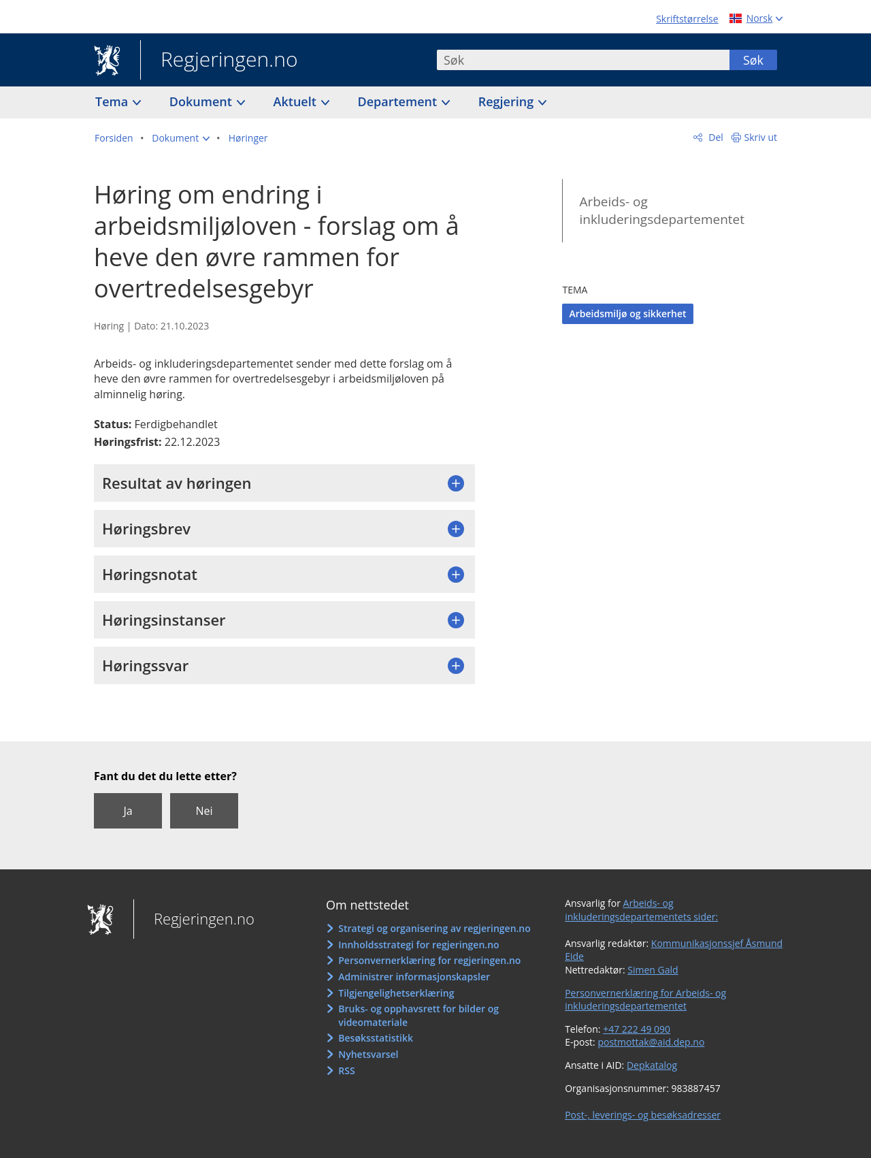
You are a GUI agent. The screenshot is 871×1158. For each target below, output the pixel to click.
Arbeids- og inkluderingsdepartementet (661, 211)
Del (714, 137)
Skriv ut (761, 137)
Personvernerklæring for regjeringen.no (429, 960)
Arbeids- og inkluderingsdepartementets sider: (641, 910)
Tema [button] (113, 101)
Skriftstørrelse (687, 18)
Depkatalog (652, 1065)
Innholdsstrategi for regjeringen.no (418, 944)
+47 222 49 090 (636, 1029)
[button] (181, 138)
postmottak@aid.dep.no (650, 1041)
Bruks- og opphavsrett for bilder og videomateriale (418, 1015)
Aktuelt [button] (297, 101)
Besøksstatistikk (375, 1037)
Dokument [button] (202, 101)
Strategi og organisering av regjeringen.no (434, 928)
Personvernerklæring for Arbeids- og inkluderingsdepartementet (645, 999)
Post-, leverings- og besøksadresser (643, 1114)
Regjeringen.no (219, 60)
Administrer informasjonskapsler (414, 976)
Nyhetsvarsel (368, 1054)
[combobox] (583, 60)
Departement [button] (399, 101)
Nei (203, 810)
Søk (753, 60)
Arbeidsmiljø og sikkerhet (627, 313)
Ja (127, 810)
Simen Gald (652, 969)
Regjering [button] (507, 101)
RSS (346, 1070)
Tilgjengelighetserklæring (396, 992)
